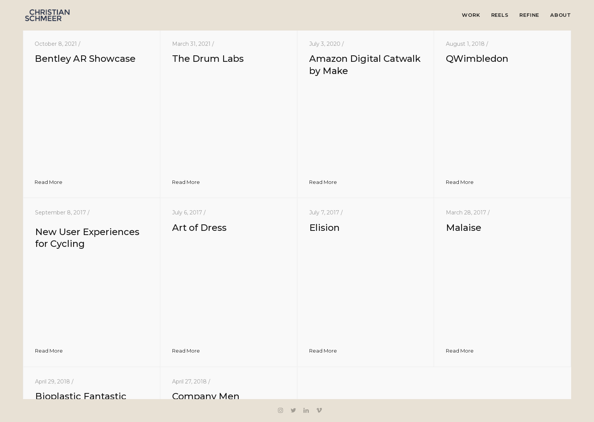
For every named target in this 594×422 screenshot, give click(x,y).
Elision (324, 227)
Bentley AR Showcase (85, 58)
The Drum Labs (208, 58)
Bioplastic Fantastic (80, 396)
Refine (529, 15)
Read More (48, 182)
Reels (500, 15)
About (560, 15)
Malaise (463, 227)
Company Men (206, 396)
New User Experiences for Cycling (91, 233)
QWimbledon (477, 58)
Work (471, 15)
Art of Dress (199, 227)
